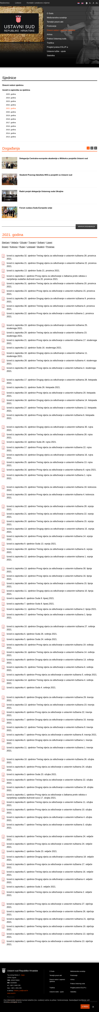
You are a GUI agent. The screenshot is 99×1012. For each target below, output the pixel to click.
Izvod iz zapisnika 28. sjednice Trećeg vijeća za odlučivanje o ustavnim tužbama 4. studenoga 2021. (52, 362)
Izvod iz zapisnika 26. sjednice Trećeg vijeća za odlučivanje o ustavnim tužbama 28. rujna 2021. (49, 436)
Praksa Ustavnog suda (77, 983)
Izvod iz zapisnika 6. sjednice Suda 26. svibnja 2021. (32, 634)
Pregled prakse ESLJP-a (78, 988)
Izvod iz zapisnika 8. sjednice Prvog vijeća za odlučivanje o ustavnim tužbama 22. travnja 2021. (49, 714)
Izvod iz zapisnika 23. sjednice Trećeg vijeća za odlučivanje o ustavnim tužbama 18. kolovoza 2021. (51, 488)
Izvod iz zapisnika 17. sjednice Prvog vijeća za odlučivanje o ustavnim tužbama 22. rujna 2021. (49, 449)
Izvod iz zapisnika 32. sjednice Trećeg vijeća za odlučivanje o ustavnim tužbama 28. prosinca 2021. (51, 257)
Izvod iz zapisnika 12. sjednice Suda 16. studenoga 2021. (34, 347)
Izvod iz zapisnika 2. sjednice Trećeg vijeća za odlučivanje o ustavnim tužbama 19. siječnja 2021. (50, 928)
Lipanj (49, 242)
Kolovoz (14, 247)
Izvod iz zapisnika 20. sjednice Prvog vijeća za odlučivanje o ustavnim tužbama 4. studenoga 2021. (51, 369)
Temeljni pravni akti (56, 975)
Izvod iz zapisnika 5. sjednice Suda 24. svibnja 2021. (32, 639)
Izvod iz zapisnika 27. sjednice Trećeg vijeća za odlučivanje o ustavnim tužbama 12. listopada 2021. (51, 409)
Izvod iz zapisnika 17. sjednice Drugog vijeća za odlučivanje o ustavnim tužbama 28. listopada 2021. (52, 381)
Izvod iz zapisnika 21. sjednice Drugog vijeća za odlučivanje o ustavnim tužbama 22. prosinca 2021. (51, 264)
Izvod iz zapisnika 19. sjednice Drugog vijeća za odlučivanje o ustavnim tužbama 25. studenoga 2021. (47, 327)
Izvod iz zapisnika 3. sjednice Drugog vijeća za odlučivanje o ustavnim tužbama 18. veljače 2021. (50, 858)
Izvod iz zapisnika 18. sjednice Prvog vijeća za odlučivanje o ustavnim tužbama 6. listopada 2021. (50, 416)
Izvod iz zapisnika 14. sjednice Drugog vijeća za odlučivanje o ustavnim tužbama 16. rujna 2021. (50, 456)
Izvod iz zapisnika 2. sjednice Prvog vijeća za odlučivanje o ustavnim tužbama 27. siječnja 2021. (50, 905)
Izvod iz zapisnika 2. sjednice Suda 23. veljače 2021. (32, 851)
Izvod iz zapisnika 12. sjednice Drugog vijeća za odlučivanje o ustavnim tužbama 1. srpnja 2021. (50, 558)
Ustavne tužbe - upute (57, 992)
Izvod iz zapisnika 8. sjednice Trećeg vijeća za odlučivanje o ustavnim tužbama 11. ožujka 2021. (50, 803)
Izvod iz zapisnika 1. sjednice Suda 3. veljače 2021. (31, 886)
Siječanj (5, 242)
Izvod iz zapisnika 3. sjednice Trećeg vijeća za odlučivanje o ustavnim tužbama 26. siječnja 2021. (50, 913)
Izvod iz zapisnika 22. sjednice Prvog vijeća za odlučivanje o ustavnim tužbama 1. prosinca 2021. (50, 315)
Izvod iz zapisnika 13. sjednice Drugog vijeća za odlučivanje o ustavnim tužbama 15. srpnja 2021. (50, 530)
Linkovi (18, 3)
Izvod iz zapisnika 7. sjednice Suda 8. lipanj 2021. (30, 604)
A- (90, 3)
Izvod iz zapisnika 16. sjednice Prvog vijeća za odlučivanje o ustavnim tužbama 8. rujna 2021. (51, 470)
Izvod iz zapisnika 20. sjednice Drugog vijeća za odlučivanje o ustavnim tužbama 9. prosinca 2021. (51, 300)
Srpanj (5, 247)
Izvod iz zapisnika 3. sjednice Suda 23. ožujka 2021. (32, 774)
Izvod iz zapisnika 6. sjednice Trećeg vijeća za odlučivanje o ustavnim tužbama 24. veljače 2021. (50, 838)
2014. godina (11, 133)
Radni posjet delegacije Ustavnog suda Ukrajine (41, 191)
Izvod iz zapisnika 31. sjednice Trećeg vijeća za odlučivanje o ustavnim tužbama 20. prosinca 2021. (51, 285)
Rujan (22, 247)
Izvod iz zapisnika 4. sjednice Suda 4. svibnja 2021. (31, 687)
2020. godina (11, 112)
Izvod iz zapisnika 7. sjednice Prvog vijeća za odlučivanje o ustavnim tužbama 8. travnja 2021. (52, 734)
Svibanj (41, 242)
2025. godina (11, 94)
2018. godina (11, 119)
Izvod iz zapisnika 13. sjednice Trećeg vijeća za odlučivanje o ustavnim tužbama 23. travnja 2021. (50, 706)
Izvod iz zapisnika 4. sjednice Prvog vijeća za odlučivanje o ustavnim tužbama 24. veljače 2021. (49, 845)
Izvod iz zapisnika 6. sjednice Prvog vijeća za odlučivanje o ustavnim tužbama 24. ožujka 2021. (49, 768)
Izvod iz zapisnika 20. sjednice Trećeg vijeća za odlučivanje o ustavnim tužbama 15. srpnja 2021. (50, 523)
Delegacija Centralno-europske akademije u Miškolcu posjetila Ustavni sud (53, 158)
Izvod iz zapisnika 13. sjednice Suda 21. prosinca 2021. (33, 270)
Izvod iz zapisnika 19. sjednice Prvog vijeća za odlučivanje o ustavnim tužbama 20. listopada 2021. (51, 394)
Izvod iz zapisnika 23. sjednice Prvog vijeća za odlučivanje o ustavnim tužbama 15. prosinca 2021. (51, 292)
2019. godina (11, 115)
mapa (23, 975)
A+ (97, 3)
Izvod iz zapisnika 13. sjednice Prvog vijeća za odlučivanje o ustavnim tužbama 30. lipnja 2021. (49, 570)
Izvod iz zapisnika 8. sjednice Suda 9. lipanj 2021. (30, 598)
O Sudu (52, 971)
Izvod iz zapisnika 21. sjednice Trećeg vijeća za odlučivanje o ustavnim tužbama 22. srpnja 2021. (50, 515)
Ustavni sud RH (19, 23)
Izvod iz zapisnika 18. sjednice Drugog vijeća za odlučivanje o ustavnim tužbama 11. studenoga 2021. (47, 354)
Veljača (14, 242)
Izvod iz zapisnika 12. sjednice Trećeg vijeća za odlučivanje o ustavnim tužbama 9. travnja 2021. (50, 729)
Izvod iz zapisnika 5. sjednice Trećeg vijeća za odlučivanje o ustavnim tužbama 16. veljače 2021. (50, 873)
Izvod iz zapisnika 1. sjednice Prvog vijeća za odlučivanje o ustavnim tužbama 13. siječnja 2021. (50, 943)
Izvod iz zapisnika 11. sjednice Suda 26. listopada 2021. (33, 387)
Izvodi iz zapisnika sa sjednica (16, 90)
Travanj (32, 242)
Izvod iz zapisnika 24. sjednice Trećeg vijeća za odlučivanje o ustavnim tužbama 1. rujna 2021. (49, 476)
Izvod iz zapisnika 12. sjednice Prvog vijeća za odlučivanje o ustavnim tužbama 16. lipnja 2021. (49, 577)
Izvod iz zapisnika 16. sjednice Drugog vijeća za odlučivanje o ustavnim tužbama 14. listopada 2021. (52, 402)
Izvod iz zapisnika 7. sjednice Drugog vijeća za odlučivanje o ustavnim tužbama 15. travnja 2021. (50, 721)
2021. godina (11, 108)
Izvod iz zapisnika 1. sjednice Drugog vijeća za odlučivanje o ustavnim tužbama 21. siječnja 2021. (50, 920)
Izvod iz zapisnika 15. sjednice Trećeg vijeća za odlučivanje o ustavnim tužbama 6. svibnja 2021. (50, 668)
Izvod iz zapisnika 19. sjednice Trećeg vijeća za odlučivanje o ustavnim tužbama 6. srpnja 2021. (49, 550)
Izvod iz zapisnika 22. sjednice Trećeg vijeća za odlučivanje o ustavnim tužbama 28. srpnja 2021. (50, 508)
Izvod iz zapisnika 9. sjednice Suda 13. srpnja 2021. (31, 543)
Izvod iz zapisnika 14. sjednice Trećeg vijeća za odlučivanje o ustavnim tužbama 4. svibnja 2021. (50, 681)
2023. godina (11, 101)
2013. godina (11, 137)
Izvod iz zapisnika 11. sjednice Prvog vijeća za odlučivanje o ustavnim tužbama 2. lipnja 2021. (52, 609)
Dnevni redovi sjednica (12, 85)
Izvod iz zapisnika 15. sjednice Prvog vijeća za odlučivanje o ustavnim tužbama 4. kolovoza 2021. (50, 496)
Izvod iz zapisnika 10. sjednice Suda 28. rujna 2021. (31, 442)
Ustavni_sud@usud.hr (21, 990)
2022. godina (11, 105)
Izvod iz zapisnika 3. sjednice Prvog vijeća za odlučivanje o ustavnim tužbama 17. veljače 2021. (49, 866)
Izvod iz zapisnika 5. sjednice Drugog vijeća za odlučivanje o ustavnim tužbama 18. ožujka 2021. (50, 789)
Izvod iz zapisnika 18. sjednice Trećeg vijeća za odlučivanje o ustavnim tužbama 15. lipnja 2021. (50, 585)
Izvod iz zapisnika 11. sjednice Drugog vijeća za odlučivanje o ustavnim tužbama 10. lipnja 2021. (50, 592)
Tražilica (52, 988)
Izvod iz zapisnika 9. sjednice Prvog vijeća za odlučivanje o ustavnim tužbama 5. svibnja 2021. (52, 674)
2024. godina (11, 98)
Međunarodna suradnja (77, 971)
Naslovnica (4, 3)
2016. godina (11, 126)
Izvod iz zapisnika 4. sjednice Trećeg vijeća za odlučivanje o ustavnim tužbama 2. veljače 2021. (49, 893)
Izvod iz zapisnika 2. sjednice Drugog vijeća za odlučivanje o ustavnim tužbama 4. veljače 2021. (49, 881)
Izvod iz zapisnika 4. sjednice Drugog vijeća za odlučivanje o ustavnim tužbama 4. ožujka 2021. (49, 819)
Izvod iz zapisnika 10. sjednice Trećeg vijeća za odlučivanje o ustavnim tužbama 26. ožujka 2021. (50, 761)
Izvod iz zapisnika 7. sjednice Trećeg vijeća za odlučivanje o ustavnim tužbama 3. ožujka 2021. (49, 826)
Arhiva (72, 979)
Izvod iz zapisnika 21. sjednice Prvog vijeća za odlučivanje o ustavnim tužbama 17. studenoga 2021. (52, 342)
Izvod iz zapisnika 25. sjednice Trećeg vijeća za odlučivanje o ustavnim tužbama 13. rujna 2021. (49, 464)
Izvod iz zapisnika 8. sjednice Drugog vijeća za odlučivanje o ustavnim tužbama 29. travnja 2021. (50, 699)
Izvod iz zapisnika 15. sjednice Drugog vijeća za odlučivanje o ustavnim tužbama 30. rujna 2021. (50, 428)
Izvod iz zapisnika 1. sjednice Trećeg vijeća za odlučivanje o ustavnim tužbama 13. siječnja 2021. (50, 935)
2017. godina (11, 123)
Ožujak (23, 242)
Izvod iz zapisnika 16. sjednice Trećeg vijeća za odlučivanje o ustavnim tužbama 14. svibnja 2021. (50, 654)
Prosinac (50, 247)
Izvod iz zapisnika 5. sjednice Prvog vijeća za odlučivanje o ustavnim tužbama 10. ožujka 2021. (49, 811)
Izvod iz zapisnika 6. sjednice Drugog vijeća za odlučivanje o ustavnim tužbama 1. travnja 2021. (49, 741)
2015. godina (11, 130)
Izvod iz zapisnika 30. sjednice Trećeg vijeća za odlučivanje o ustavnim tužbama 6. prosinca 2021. (51, 307)
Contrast (86, 3)
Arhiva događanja (86, 227)
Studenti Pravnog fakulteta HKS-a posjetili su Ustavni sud (45, 175)
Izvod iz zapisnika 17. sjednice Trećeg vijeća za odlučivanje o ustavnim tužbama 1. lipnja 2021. (49, 616)
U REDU (85, 1006)
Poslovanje (73, 975)
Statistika (73, 992)
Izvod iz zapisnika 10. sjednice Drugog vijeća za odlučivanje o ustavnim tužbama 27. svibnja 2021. (51, 628)
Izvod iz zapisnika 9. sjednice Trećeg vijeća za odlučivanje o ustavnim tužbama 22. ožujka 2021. (50, 781)
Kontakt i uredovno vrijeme (38, 3)
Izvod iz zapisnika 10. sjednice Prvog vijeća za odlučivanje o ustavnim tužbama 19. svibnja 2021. (50, 646)
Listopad (31, 247)
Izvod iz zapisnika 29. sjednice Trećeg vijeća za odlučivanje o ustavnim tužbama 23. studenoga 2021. (47, 334)
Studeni (40, 247)
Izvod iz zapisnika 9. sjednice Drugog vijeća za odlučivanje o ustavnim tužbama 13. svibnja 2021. (50, 661)
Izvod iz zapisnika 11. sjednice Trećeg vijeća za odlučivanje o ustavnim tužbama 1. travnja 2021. (50, 749)
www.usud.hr (11, 993)
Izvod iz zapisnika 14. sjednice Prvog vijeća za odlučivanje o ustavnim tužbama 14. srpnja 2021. (50, 538)
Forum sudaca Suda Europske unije (35, 208)
